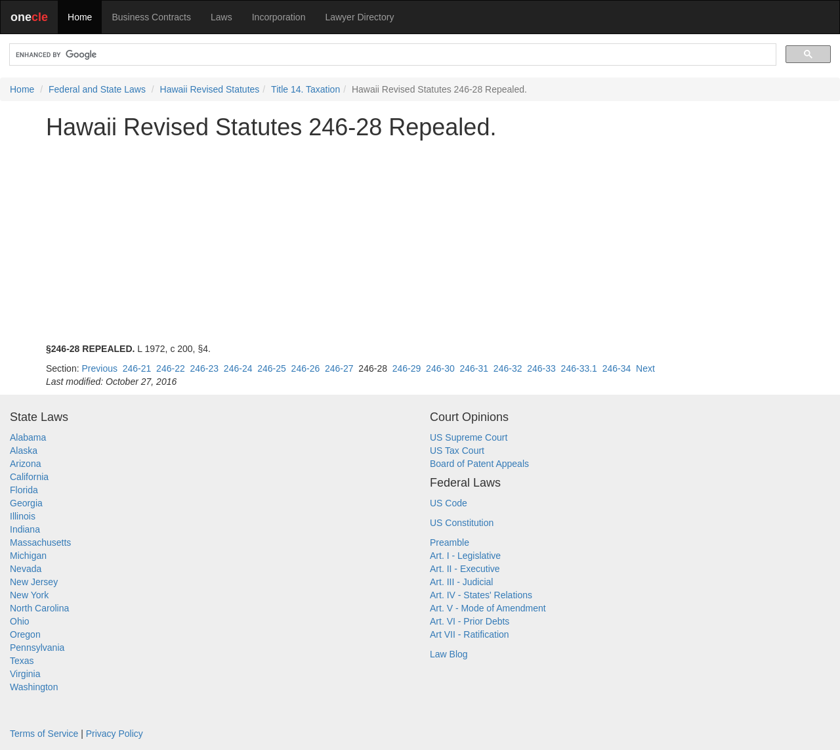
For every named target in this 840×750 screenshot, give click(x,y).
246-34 (616, 368)
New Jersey (34, 582)
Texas (22, 660)
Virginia (25, 674)
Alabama (28, 437)
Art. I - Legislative (465, 555)
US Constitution (462, 523)
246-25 (271, 368)
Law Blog (449, 654)
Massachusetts (40, 542)
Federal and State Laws (97, 89)
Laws (221, 17)
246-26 (305, 368)
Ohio (20, 621)
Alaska (23, 450)
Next (645, 368)
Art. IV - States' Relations (481, 595)
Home (80, 17)
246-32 (508, 368)
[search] (391, 54)
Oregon (25, 634)
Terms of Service (44, 733)
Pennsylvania (37, 647)
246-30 (440, 368)
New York (29, 595)
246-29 (406, 368)
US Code (448, 503)
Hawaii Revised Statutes (210, 89)
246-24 (238, 368)
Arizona (25, 463)
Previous (99, 368)
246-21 (137, 368)
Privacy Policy (114, 733)
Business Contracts (151, 17)
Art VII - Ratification (469, 634)
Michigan (28, 555)
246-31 (473, 368)
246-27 (339, 368)
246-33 (541, 368)
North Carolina (39, 608)
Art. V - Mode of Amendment (488, 608)
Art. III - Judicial (461, 582)
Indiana (25, 529)
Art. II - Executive (465, 568)
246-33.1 (579, 368)
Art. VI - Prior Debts (469, 621)
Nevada (25, 568)
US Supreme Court (468, 437)
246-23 (204, 368)
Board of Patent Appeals (479, 463)
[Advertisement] (420, 241)
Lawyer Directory (359, 17)
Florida (24, 490)
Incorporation (279, 17)
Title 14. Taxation (305, 89)
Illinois (22, 516)
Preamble (449, 542)
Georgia (26, 503)
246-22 (170, 368)
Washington (34, 687)
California (29, 477)
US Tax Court (457, 450)
